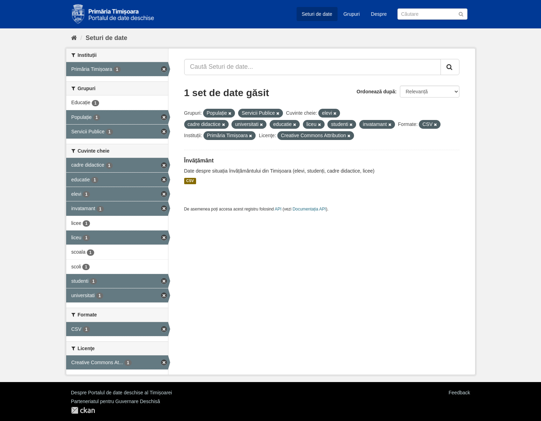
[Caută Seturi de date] (432, 14)
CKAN (83, 410)
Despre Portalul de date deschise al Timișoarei (121, 392)
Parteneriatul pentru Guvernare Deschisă (115, 401)
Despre (379, 14)
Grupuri (352, 14)
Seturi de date (317, 14)
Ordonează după (375, 91)
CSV (190, 181)
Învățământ (199, 160)
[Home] (74, 37)
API (278, 209)
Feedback (459, 392)
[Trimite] (461, 13)
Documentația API (309, 209)
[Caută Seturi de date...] (312, 67)
